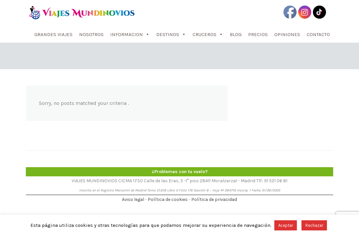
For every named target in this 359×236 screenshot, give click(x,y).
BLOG (236, 34)
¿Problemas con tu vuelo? (180, 171)
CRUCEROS (208, 34)
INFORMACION (130, 34)
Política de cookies (168, 199)
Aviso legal (133, 199)
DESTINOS (171, 34)
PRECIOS (258, 34)
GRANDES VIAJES (53, 34)
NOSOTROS (91, 34)
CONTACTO (318, 34)
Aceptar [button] (285, 225)
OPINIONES (287, 34)
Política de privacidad (214, 199)
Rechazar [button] (314, 225)
